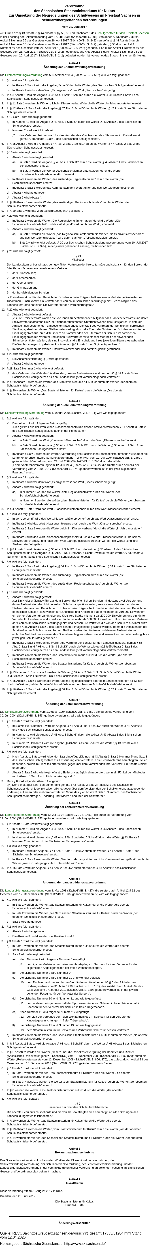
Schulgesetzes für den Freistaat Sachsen (123, 33)
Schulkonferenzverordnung (22, 711)
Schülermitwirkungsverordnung (25, 412)
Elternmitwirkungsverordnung (23, 75)
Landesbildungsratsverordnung (25, 890)
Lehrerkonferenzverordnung (22, 814)
